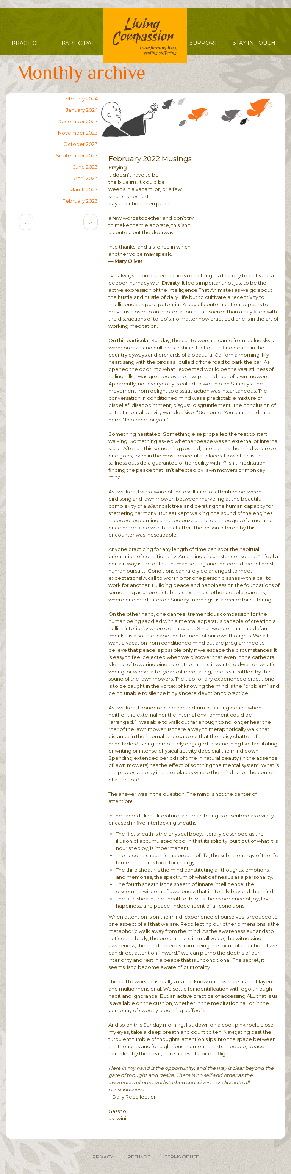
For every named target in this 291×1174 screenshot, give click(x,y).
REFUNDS (139, 1157)
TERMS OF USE (182, 1157)
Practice (25, 43)
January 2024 (82, 110)
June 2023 (85, 167)
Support (203, 42)
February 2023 (80, 201)
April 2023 (86, 178)
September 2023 (77, 155)
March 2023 (83, 189)
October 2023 (80, 144)
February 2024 (80, 98)
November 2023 (78, 133)
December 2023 (77, 121)
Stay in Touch (254, 42)
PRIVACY (102, 1157)
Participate (79, 43)
